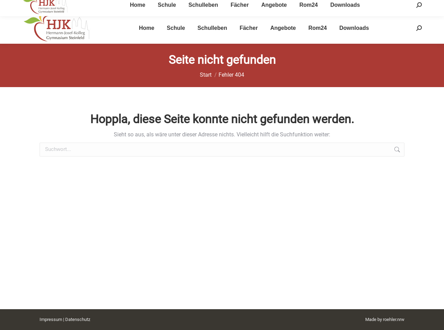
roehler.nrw (393, 319)
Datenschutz (77, 319)
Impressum (51, 319)
